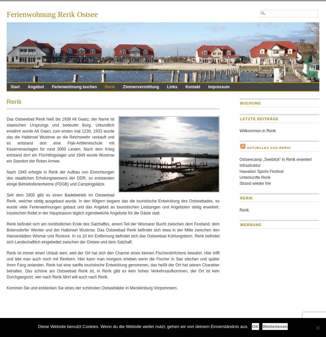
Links (172, 87)
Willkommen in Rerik (258, 131)
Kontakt (192, 87)
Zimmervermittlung (141, 87)
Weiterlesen (275, 326)
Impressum (219, 87)
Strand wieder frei (255, 183)
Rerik (110, 87)
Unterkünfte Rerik (255, 177)
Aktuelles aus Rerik (269, 148)
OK (255, 326)
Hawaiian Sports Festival (261, 171)
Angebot (36, 87)
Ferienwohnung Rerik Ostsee (52, 14)
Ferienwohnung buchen (74, 87)
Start (15, 87)
